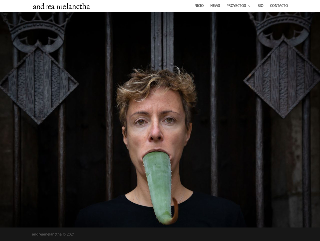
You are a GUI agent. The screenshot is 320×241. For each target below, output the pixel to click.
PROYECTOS (236, 6)
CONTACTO (279, 6)
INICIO (199, 6)
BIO (261, 6)
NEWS (215, 6)
